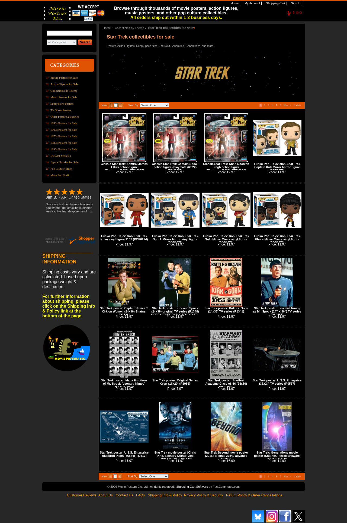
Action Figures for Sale (64, 84)
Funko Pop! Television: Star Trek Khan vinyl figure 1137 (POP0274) (124, 237)
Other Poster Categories (64, 116)
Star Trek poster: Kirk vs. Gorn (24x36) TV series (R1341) (226, 310)
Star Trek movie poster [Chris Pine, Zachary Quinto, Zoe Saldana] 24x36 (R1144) (175, 456)
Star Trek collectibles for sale (170, 28)
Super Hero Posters (61, 103)
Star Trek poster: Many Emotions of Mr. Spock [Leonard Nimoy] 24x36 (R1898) (124, 383)
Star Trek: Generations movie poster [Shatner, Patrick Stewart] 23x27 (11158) (277, 456)
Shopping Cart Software (192, 486)
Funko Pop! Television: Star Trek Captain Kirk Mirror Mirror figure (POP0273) (277, 167)
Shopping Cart (275, 3)
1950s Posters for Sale (63, 123)
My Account (252, 3)
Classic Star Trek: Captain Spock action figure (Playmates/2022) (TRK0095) (175, 167)
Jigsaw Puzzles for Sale (64, 162)
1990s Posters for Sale (63, 149)
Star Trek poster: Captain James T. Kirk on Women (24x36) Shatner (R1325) (124, 311)
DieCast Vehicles (60, 155)
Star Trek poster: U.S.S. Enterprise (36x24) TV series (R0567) (277, 382)
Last (297, 105)
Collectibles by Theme (63, 90)
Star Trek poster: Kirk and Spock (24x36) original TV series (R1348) (175, 310)
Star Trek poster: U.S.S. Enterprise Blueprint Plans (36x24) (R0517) (124, 454)
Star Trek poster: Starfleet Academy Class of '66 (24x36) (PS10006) (226, 383)
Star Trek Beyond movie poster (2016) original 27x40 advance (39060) (226, 456)
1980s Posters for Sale (63, 142)
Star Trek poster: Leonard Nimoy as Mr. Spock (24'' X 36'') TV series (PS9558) (277, 311)
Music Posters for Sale (63, 97)
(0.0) (297, 12)
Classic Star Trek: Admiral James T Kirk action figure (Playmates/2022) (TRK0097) (124, 167)
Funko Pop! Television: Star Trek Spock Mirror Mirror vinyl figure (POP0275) (175, 239)
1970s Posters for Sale (63, 136)
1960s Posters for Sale (63, 129)
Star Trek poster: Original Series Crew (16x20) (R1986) (175, 382)
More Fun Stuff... (60, 175)
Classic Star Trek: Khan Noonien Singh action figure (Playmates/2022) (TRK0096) (226, 167)
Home (234, 3)
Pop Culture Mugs (61, 168)
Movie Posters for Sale (64, 77)
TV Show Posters (60, 110)
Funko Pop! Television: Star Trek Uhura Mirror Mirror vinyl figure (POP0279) (277, 239)
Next (287, 105)
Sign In (295, 3)
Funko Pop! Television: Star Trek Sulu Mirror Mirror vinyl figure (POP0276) (226, 239)
